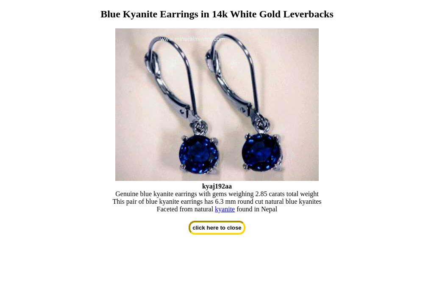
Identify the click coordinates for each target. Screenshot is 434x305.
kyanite (225, 209)
